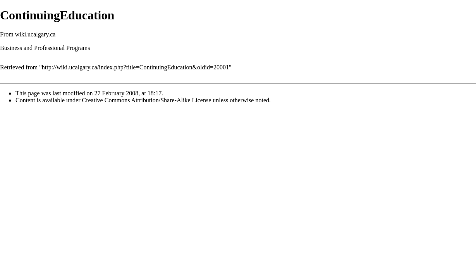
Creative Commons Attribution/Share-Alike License (146, 100)
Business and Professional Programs (45, 48)
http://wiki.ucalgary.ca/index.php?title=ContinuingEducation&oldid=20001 (135, 67)
